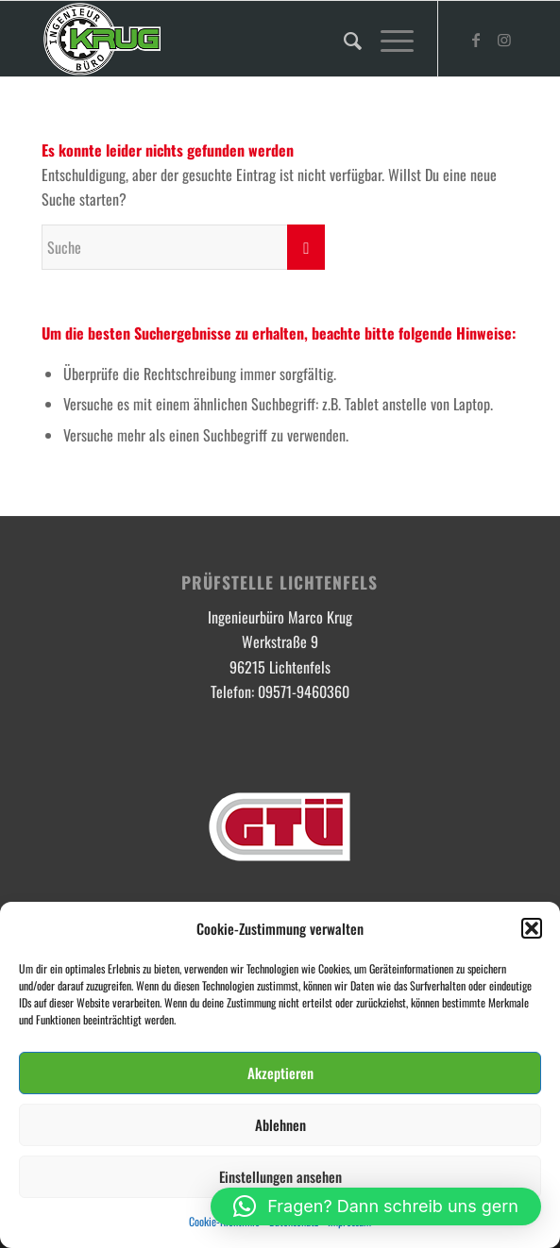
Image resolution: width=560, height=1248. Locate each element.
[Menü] (388, 38)
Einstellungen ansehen (280, 1176)
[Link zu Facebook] (476, 39)
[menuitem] (343, 38)
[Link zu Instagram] (504, 39)
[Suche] (343, 38)
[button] (531, 928)
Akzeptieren (280, 1072)
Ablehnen (280, 1124)
